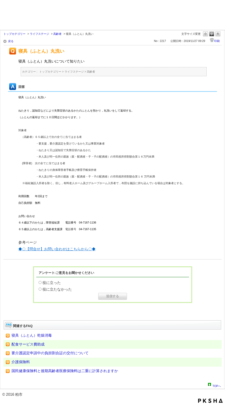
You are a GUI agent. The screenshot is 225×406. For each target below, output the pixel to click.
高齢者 (57, 33)
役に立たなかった (57, 289)
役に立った (51, 283)
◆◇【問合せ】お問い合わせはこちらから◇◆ (57, 249)
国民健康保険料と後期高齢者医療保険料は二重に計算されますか (64, 371)
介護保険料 (24, 362)
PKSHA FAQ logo (210, 401)
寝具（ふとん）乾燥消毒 (31, 335)
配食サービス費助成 (28, 344)
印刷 (217, 41)
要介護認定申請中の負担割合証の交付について (50, 353)
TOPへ (217, 385)
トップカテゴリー (14, 33)
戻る (11, 41)
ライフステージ (39, 33)
